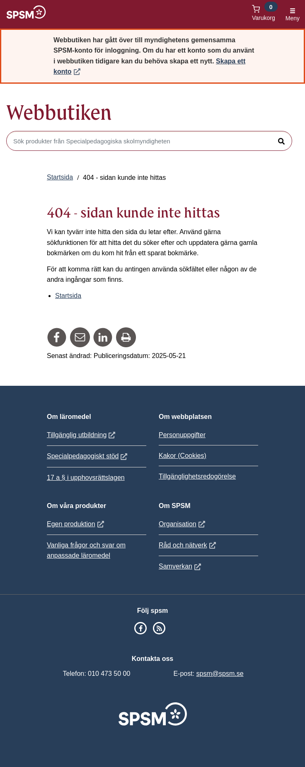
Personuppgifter (182, 434)
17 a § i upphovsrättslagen (86, 477)
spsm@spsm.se (220, 673)
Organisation (183, 523)
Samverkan (181, 566)
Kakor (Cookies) (182, 455)
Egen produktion (76, 523)
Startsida (60, 177)
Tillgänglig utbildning (82, 434)
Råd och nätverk (188, 545)
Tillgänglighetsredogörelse (197, 476)
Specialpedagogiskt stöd (88, 456)
